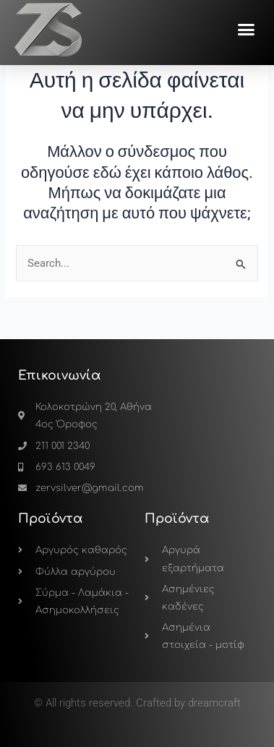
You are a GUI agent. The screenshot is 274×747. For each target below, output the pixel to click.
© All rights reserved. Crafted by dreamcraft (137, 702)
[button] (246, 29)
